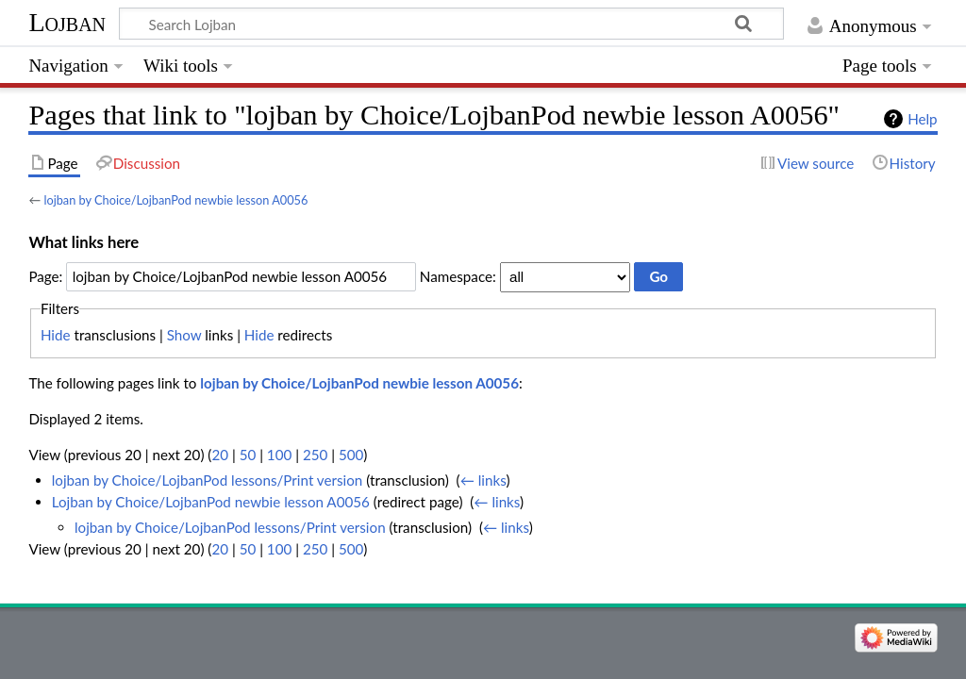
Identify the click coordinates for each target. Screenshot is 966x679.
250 (315, 454)
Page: (45, 276)
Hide (56, 334)
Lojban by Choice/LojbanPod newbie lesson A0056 (211, 501)
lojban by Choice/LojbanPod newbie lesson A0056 (175, 199)
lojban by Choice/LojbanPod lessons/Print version (207, 480)
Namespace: (458, 276)
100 (279, 454)
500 (351, 454)
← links (483, 480)
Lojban (67, 22)
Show (184, 334)
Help (922, 118)
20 (219, 454)
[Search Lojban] (451, 23)
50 (248, 454)
